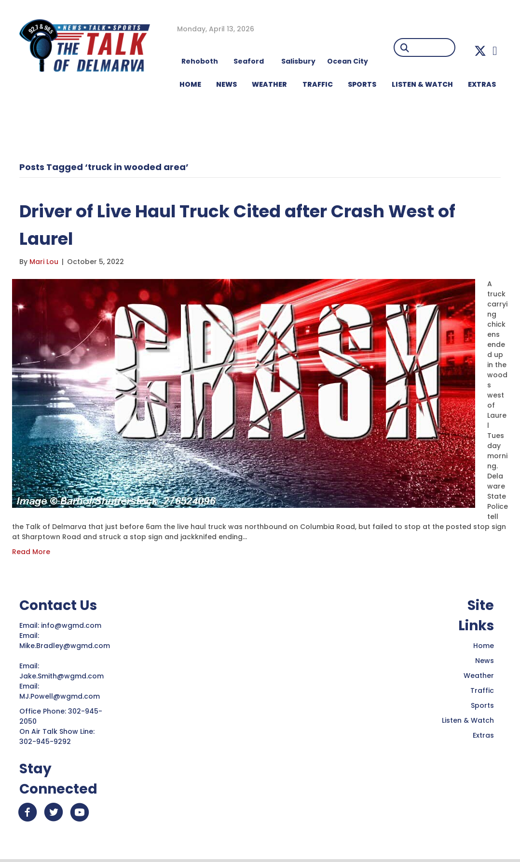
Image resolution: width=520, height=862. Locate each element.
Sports (362, 84)
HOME (190, 84)
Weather (479, 675)
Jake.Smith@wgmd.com (62, 676)
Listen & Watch (468, 720)
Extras (483, 735)
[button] (480, 51)
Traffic (482, 690)
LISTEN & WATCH (422, 84)
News (484, 660)
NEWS (226, 84)
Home (483, 645)
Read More (31, 552)
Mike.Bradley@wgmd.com (64, 645)
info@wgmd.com (72, 625)
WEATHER (269, 84)
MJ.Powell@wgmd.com (61, 696)
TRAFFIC (317, 84)
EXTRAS (482, 84)
